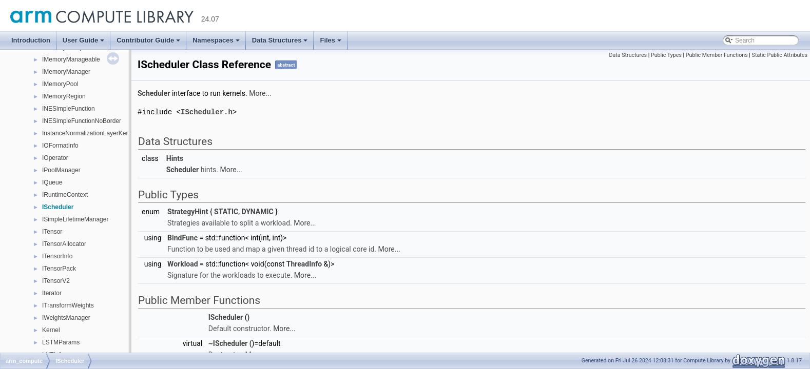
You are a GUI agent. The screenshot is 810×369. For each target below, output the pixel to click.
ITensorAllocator (64, 244)
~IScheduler (228, 343)
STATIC (226, 211)
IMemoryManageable (71, 59)
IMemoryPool (60, 84)
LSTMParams (61, 342)
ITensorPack (59, 268)
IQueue (52, 182)
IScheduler (57, 207)
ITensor (52, 231)
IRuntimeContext (65, 194)
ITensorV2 (56, 280)
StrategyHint (187, 211)
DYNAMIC (257, 211)
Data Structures (280, 40)
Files (330, 40)
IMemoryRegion (64, 96)
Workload (182, 263)
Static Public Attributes (779, 55)
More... (260, 93)
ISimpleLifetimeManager (75, 219)
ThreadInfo (304, 263)
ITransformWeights (68, 305)
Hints (174, 158)
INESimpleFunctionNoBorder (81, 121)
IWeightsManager (66, 317)
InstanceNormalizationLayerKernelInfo (94, 133)
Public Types (666, 55)
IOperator (55, 157)
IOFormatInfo (60, 145)
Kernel (51, 330)
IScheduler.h (207, 111)
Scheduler (154, 93)
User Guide (83, 40)
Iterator (52, 293)
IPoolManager (61, 170)
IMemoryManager (66, 71)
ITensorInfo (57, 256)
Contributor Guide (148, 40)
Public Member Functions (717, 55)
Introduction (30, 40)
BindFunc (182, 237)
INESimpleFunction (68, 108)
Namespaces (216, 40)
